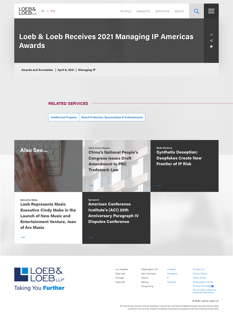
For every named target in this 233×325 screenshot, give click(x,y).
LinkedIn (171, 269)
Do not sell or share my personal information (204, 291)
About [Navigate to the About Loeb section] (179, 11)
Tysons (144, 277)
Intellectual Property (64, 117)
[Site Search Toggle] (196, 11)
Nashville (120, 282)
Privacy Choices (203, 285)
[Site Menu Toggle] (211, 11)
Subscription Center (203, 282)
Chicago (119, 277)
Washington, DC (149, 269)
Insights (143, 11)
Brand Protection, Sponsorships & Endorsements (112, 117)
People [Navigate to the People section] (125, 11)
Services (162, 11)
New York (120, 273)
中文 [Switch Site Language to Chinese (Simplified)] (53, 11)
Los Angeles (121, 269)
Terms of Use (199, 277)
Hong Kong (147, 286)
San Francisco (148, 273)
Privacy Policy (200, 273)
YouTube (171, 282)
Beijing (144, 282)
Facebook (172, 273)
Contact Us (198, 269)
